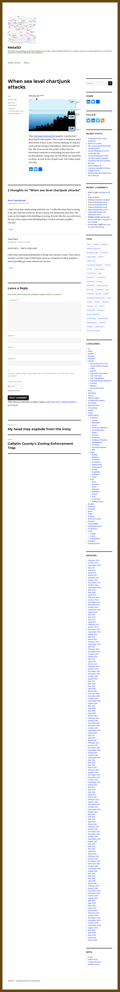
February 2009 (93, 913)
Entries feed (93, 960)
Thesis (94, 494)
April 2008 (92, 938)
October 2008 (93, 923)
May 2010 (91, 879)
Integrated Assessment (95, 298)
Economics (96, 462)
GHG (107, 289)
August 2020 (93, 657)
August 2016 (92, 753)
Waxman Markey (93, 331)
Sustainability (93, 524)
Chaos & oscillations (99, 428)
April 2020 (92, 662)
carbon (101, 257)
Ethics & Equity (93, 398)
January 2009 (93, 916)
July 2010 (91, 874)
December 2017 (94, 723)
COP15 (89, 269)
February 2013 (93, 800)
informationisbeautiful (44, 136)
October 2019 (93, 676)
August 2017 (92, 733)
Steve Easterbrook (17, 200)
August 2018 (92, 703)
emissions (90, 281)
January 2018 (93, 721)
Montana (105, 302)
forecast (90, 289)
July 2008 (91, 930)
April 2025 (92, 573)
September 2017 (94, 731)
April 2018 (92, 713)
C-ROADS (104, 252)
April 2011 (91, 851)
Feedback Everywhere (96, 401)
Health (94, 470)
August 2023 (93, 612)
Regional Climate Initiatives (100, 381)
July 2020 (91, 659)
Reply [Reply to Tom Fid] (11, 268)
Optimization (97, 442)
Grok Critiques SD (94, 166)
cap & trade (91, 257)
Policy (101, 306)
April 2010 (92, 881)
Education (92, 393)
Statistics (91, 521)
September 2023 (94, 610)
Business (91, 359)
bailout (96, 244)
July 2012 (91, 814)
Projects (91, 516)
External (95, 484)
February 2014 (93, 770)
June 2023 (92, 617)
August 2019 (92, 679)
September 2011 (94, 839)
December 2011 (94, 832)
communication (14, 111)
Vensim (89, 326)
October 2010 (93, 866)
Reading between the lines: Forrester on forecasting (100, 219)
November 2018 (94, 696)
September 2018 (94, 701)
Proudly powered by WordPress (28, 981)
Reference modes (95, 144)
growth (98, 294)
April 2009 (92, 908)
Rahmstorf (91, 310)
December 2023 (94, 602)
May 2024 (92, 593)
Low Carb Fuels (96, 376)
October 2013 (93, 780)
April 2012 (92, 822)
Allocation (96, 423)
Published (95, 492)
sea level (11, 103)
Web (93, 450)
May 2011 (91, 849)
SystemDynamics (95, 526)
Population (96, 472)
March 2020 (92, 664)
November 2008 (94, 920)
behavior (91, 356)
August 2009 (93, 898)
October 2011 (93, 837)
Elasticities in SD (100, 202)
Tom (9, 96)
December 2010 (94, 861)
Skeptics (93, 386)
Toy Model (96, 499)
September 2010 (94, 869)
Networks (91, 509)
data (100, 273)
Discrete (95, 435)
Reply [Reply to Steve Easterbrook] (11, 229)
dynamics (90, 277)
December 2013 (94, 775)
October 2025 (93, 563)
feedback (90, 285)
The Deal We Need (97, 388)
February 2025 (93, 578)
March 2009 (92, 911)
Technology (91, 318)
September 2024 (94, 588)
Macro (94, 487)
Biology (95, 455)
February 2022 (93, 642)
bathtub (104, 244)
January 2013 (93, 802)
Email (11, 347)
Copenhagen (99, 269)
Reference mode (94, 519)
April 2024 (92, 595)
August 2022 (93, 634)
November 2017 (94, 726)
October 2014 (93, 755)
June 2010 (91, 876)
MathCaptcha (16, 390)
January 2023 (93, 627)
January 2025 (93, 580)
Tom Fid (12, 239)
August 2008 (93, 928)
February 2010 (93, 886)
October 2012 (93, 807)
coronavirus (91, 273)
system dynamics (93, 314)
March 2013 (92, 797)
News (90, 511)
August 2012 (92, 812)
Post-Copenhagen (97, 378)
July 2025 (91, 568)
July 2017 (91, 736)
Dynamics (96, 460)
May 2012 (91, 819)
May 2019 (91, 686)
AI (89, 349)
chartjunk (11, 108)
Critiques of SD (93, 171)
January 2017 (93, 745)
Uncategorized (93, 544)
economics (101, 277)
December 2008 (94, 918)
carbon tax (91, 261)
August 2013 (92, 785)
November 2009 (94, 893)
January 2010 (93, 888)
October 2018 (93, 699)
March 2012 (92, 824)
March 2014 (92, 768)
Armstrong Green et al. (99, 364)
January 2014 (93, 772)
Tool (93, 497)
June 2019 (91, 684)
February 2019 (93, 694)
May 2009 (92, 906)
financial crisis (102, 285)
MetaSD (14, 47)
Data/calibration (98, 430)
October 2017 (93, 728)
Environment (97, 467)
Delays (94, 433)
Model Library (14, 63)
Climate (108, 265)
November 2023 (94, 605)
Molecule (95, 489)
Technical (94, 418)
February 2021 (93, 649)
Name (11, 336)
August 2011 (92, 842)
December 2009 (94, 891)
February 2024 (93, 597)
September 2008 (94, 925)
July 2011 (91, 844)
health (106, 294)
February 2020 (93, 666)
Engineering (97, 465)
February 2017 (93, 743)
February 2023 (93, 625)
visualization (12, 105)
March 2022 (92, 639)
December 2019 (94, 671)
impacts (93, 371)
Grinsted (90, 294)
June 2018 (91, 708)
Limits (109, 298)
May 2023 (92, 620)
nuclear (90, 306)
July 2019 (91, 681)
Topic (92, 452)
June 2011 (91, 846)
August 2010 (92, 871)
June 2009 (92, 903)
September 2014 (94, 758)
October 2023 (93, 607)
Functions (96, 438)
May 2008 (92, 935)
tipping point (92, 322)
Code (94, 482)
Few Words (92, 403)
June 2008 (92, 933)
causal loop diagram (94, 265)
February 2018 (93, 718)
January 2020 (93, 669)
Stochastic (96, 445)
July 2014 (91, 760)
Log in (90, 957)
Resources (96, 475)
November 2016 (94, 748)
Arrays (94, 425)
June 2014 (91, 763)
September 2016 (94, 750)
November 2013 (94, 777)
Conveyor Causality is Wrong (99, 168)
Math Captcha (14, 382)
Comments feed (94, 962)
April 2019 (92, 689)
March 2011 (92, 854)
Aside (90, 351)
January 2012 (93, 829)
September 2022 (94, 632)
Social (94, 477)
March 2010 (92, 883)
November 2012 (94, 805)
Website (11, 359)
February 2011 (93, 856)
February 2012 (93, 827)
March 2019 (92, 691)
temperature (103, 318)
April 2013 (92, 795)
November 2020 (94, 652)
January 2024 (93, 600)
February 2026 (93, 560)
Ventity (93, 536)
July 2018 (91, 706)
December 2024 (94, 583)
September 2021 (94, 644)
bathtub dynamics (94, 248)
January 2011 (93, 859)
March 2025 (92, 575)
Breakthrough (92, 252)
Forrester (99, 289)
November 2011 (94, 834)
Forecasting (92, 408)
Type (92, 479)
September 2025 (94, 565)
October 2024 (93, 585)
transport (102, 322)
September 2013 (94, 782)
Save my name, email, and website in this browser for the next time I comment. (41, 375)
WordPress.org (93, 964)
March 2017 (92, 740)
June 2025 (92, 570)
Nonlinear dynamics (100, 440)
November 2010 (94, 864)
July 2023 (91, 615)
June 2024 (92, 590)
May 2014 (91, 765)
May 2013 (91, 792)
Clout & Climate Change (99, 366)
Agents (94, 420)
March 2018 (92, 716)
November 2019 (94, 674)
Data (90, 391)
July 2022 (91, 637)
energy (99, 281)
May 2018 (91, 711)
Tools (90, 531)
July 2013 (91, 787)
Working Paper (97, 502)
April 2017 (91, 738)
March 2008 (92, 940)
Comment (13, 300)
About (27, 63)
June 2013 (91, 790)
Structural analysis (99, 447)
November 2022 (94, 629)
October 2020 (93, 654)
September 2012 (94, 809)
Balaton (91, 354)
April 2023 (92, 622)
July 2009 (91, 901)
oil (96, 306)
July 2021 (91, 647)
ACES (89, 244)
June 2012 (91, 817)
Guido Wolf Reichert (95, 212)
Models (97, 302)
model (89, 302)
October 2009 (93, 896)
